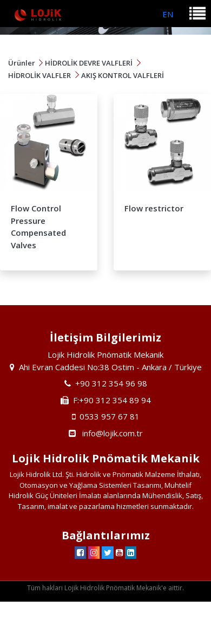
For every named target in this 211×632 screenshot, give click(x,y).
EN (167, 14)
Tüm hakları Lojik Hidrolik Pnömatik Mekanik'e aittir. (105, 587)
